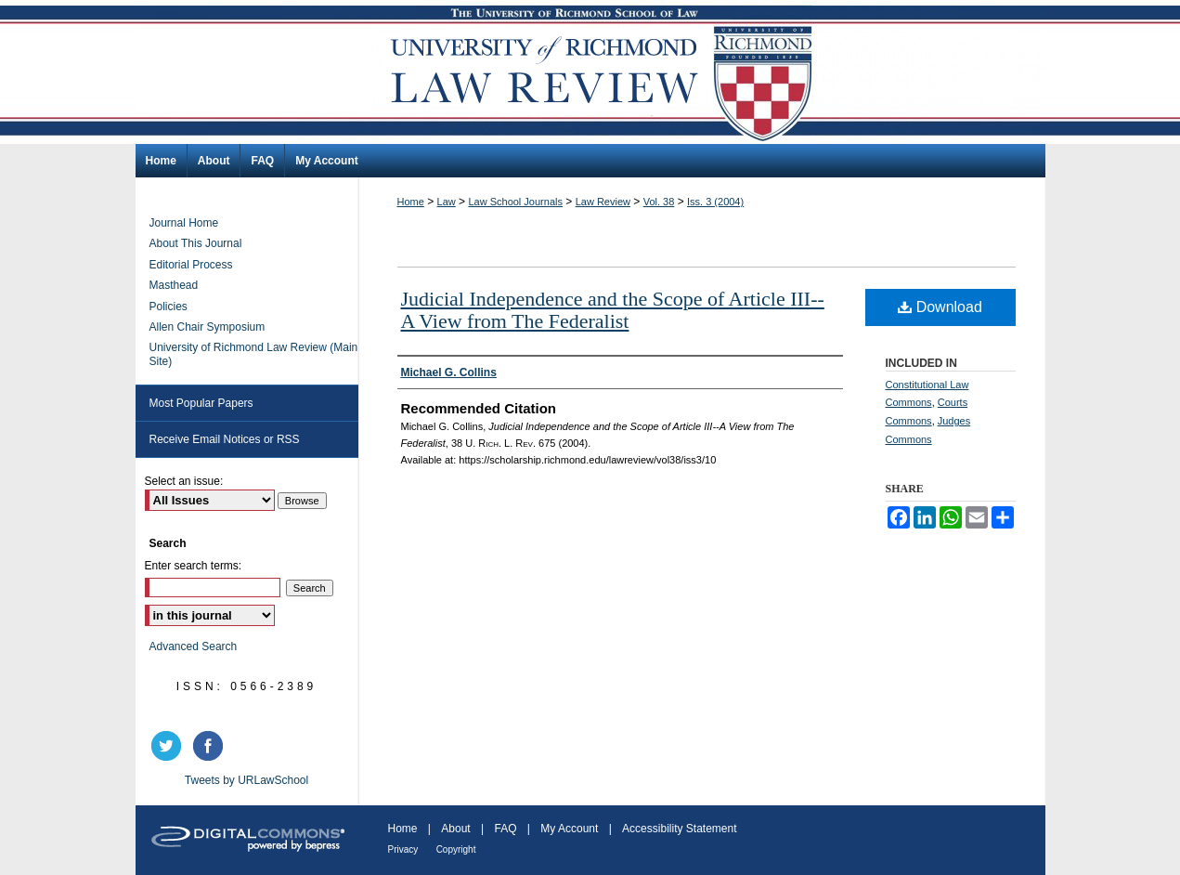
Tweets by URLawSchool (246, 780)
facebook (210, 746)
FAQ (505, 828)
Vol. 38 (659, 201)
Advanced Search (193, 646)
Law (446, 201)
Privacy (403, 849)
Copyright (456, 849)
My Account (569, 828)
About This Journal (195, 243)
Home (410, 201)
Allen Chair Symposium (207, 326)
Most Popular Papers (201, 403)
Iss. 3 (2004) (715, 201)
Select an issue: (184, 481)
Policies (168, 306)
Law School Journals (515, 201)
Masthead (174, 285)
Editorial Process (191, 264)
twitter (168, 746)
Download (940, 307)
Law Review (603, 201)
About (455, 828)
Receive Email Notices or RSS (224, 439)
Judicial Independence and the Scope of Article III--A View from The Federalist (612, 310)
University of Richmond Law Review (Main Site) (253, 354)
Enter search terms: (193, 565)
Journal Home (184, 222)
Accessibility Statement (679, 828)
